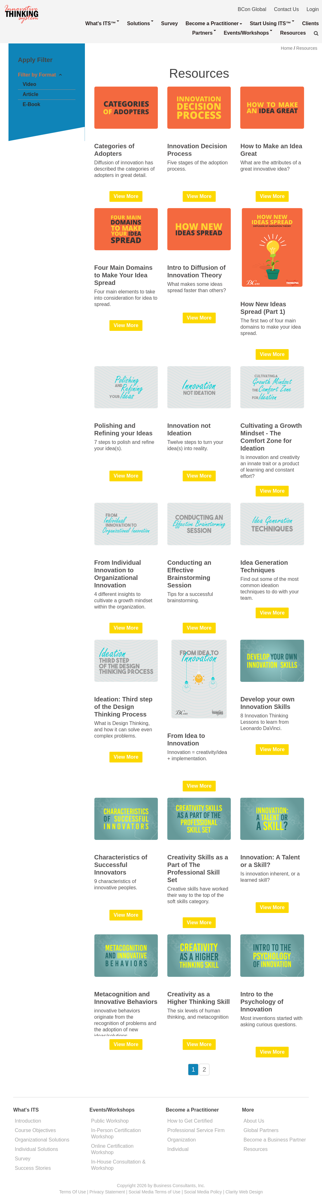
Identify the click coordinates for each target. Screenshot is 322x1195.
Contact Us (286, 9)
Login (313, 9)
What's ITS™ (102, 23)
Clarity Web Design (244, 1191)
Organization (181, 1139)
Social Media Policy (203, 1191)
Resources (293, 33)
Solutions (140, 23)
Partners (204, 33)
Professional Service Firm (196, 1130)
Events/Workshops (248, 33)
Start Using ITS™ (272, 23)
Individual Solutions (36, 1149)
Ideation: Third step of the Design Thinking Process (123, 707)
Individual (178, 1149)
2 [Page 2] (204, 1069)
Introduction (28, 1121)
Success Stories (33, 1168)
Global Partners (261, 1130)
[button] (316, 33)
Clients (310, 23)
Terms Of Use (72, 1191)
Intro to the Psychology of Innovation (261, 1002)
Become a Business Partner (275, 1139)
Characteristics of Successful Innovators (120, 865)
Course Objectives (35, 1130)
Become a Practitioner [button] (214, 23)
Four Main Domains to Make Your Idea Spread (123, 275)
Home (286, 48)
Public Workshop (110, 1121)
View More (126, 196)
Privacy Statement (107, 1191)
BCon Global (252, 9)
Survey (169, 23)
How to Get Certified (190, 1121)
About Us (254, 1121)
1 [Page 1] (193, 1069)
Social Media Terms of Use (154, 1191)
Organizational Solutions (42, 1139)
